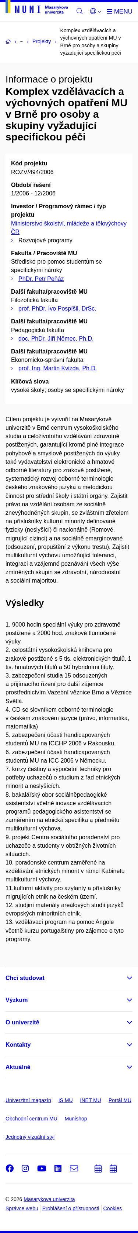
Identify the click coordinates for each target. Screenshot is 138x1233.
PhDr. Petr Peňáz (41, 279)
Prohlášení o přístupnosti (70, 1208)
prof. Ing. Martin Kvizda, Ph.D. (57, 368)
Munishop (76, 1119)
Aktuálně (18, 1067)
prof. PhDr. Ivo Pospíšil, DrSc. (57, 308)
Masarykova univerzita (49, 1199)
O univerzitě (22, 1022)
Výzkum (17, 1000)
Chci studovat (25, 978)
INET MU (90, 1100)
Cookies (112, 1208)
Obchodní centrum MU (31, 1119)
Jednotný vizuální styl (30, 1137)
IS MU (66, 1100)
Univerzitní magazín (28, 1100)
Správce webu (22, 1208)
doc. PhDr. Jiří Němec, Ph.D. (56, 338)
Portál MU (120, 1100)
